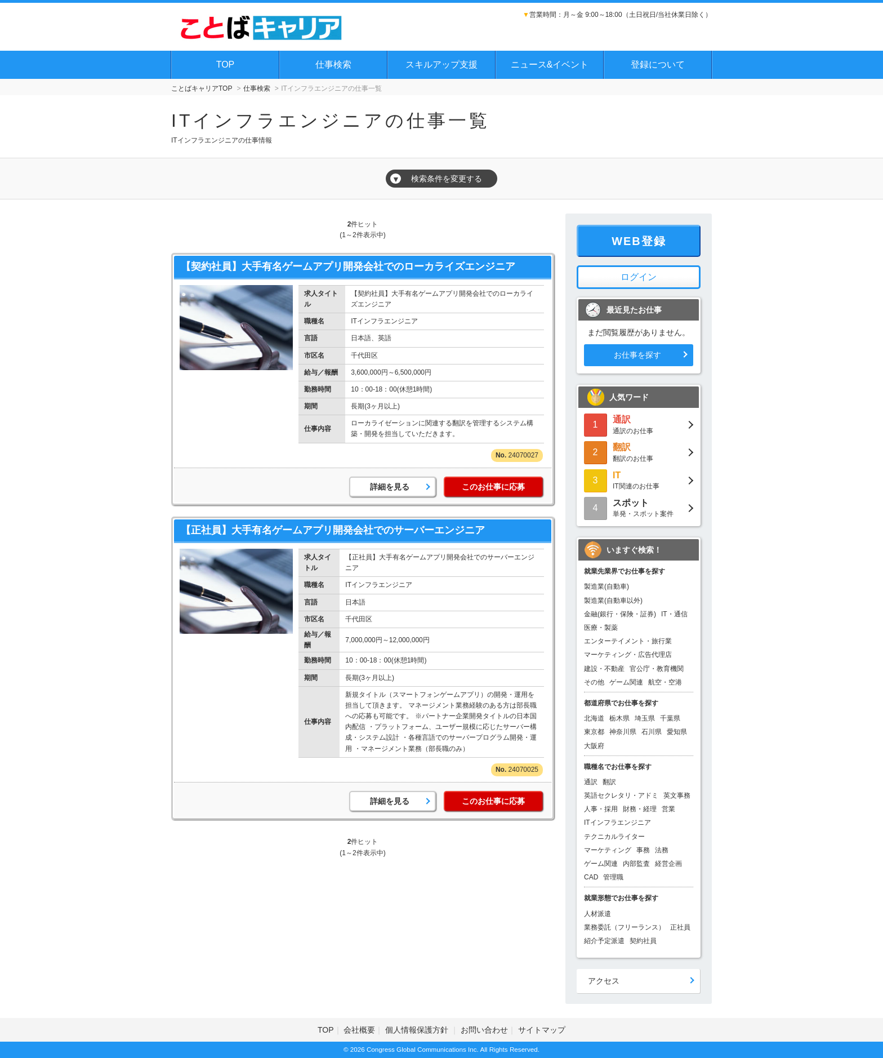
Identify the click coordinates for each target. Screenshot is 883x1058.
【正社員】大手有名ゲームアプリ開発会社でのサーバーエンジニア (333, 530)
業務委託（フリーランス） (624, 927)
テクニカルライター (614, 837)
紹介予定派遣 (604, 941)
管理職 (613, 877)
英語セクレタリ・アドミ (621, 795)
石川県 (651, 732)
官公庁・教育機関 (657, 669)
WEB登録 (639, 241)
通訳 (590, 782)
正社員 (680, 927)
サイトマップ (541, 1029)
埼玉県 (645, 718)
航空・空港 (665, 682)
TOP (225, 64)
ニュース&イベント (550, 64)
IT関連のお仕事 (638, 479)
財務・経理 (640, 809)
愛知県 (677, 732)
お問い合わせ (484, 1029)
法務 (661, 850)
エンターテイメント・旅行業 (628, 641)
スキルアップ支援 (441, 64)
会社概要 (359, 1029)
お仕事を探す (637, 354)
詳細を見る (389, 486)
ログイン (639, 277)
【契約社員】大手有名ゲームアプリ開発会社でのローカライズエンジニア (348, 266)
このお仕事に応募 (493, 486)
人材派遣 (597, 914)
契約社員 (643, 941)
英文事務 (676, 795)
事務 (643, 850)
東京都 (594, 732)
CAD (591, 877)
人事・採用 (601, 809)
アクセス (603, 980)
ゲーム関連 (626, 682)
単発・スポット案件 (638, 507)
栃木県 (619, 718)
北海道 (594, 718)
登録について (658, 64)
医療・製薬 (601, 628)
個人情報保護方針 (418, 1029)
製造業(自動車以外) (613, 600)
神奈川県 (622, 732)
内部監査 (636, 864)
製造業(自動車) (606, 586)
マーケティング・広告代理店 (628, 655)
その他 (594, 682)
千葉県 (670, 718)
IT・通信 (674, 614)
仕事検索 (333, 64)
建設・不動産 (604, 669)
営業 (668, 809)
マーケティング (607, 850)
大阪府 (594, 746)
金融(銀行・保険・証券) (620, 614)
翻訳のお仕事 (638, 451)
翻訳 (609, 782)
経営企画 (668, 864)
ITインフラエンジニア (617, 822)
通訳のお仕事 (638, 424)
